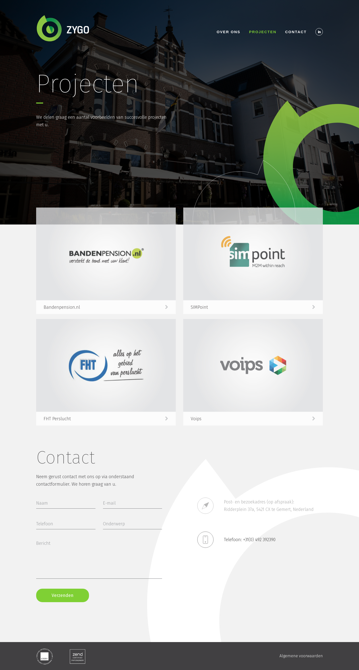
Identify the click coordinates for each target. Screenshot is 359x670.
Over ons (228, 32)
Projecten (262, 32)
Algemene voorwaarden (301, 656)
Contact (296, 32)
